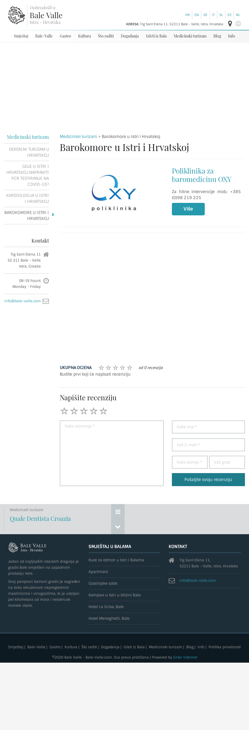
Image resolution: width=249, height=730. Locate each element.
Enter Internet (185, 657)
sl (221, 15)
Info (231, 36)
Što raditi (106, 36)
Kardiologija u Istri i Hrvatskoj (27, 198)
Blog (217, 36)
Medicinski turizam (190, 36)
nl (238, 15)
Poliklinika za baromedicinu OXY (201, 175)
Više (188, 209)
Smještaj (21, 36)
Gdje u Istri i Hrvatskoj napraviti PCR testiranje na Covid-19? (27, 175)
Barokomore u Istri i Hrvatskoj (26, 215)
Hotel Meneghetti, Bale (109, 618)
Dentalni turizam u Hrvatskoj (29, 152)
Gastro (65, 36)
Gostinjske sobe (103, 583)
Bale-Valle (44, 36)
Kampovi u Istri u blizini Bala (115, 595)
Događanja (130, 36)
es (229, 15)
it (213, 15)
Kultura (84, 36)
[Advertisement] (124, 83)
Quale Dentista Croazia (40, 518)
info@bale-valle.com (22, 301)
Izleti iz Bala (156, 36)
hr (187, 15)
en (196, 15)
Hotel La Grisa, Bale (106, 607)
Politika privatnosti (225, 647)
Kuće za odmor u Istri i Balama (116, 560)
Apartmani (98, 571)
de (205, 15)
